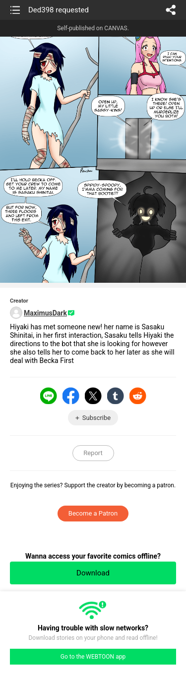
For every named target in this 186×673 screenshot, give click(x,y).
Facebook (70, 395)
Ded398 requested (58, 9)
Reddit (137, 395)
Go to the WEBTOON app (93, 656)
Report (93, 453)
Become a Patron (93, 513)
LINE (48, 395)
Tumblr (115, 395)
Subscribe (96, 417)
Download (93, 573)
